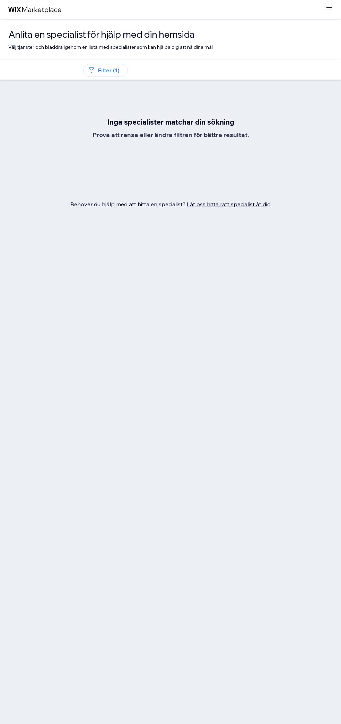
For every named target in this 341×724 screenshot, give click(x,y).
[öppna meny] (329, 9)
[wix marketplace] (35, 9)
